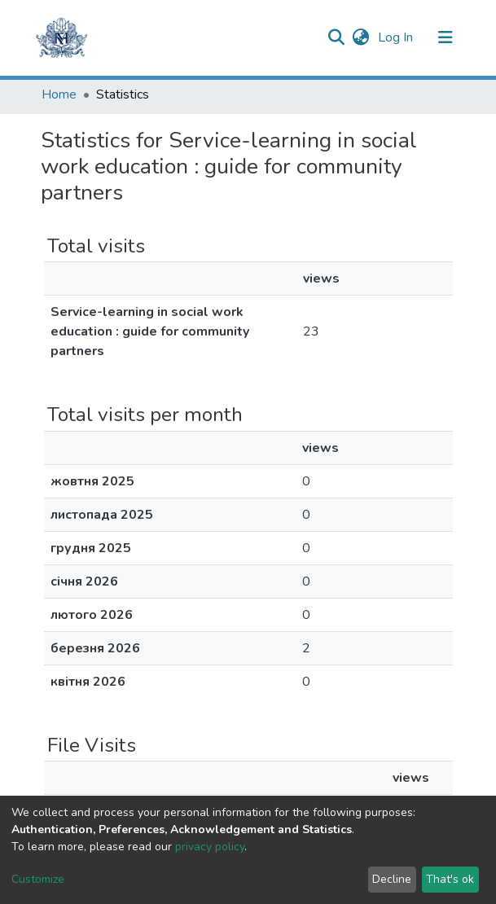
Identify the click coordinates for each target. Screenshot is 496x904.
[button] (361, 37)
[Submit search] (337, 37)
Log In (397, 37)
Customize (37, 879)
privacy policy (209, 846)
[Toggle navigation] (445, 37)
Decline (391, 879)
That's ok (450, 879)
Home (59, 94)
